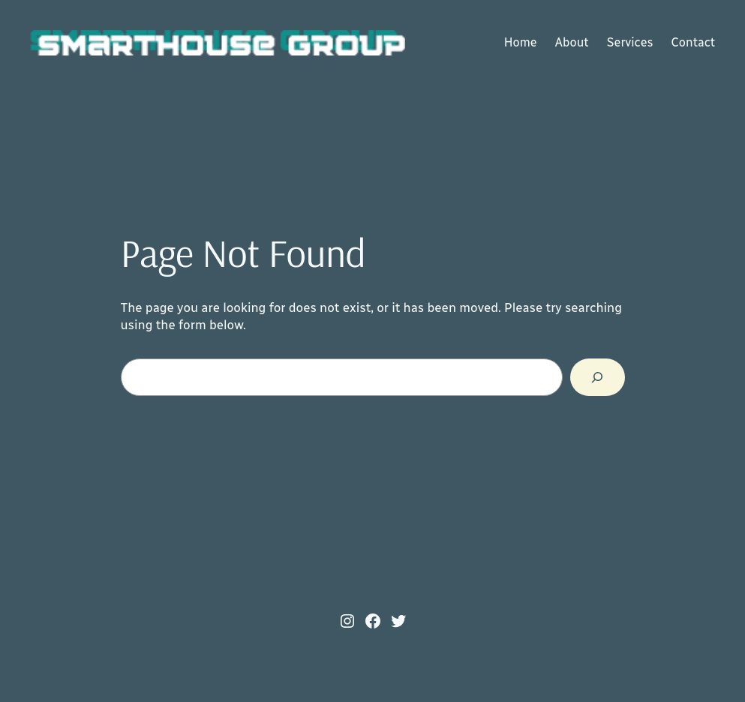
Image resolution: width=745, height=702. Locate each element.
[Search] (597, 377)
